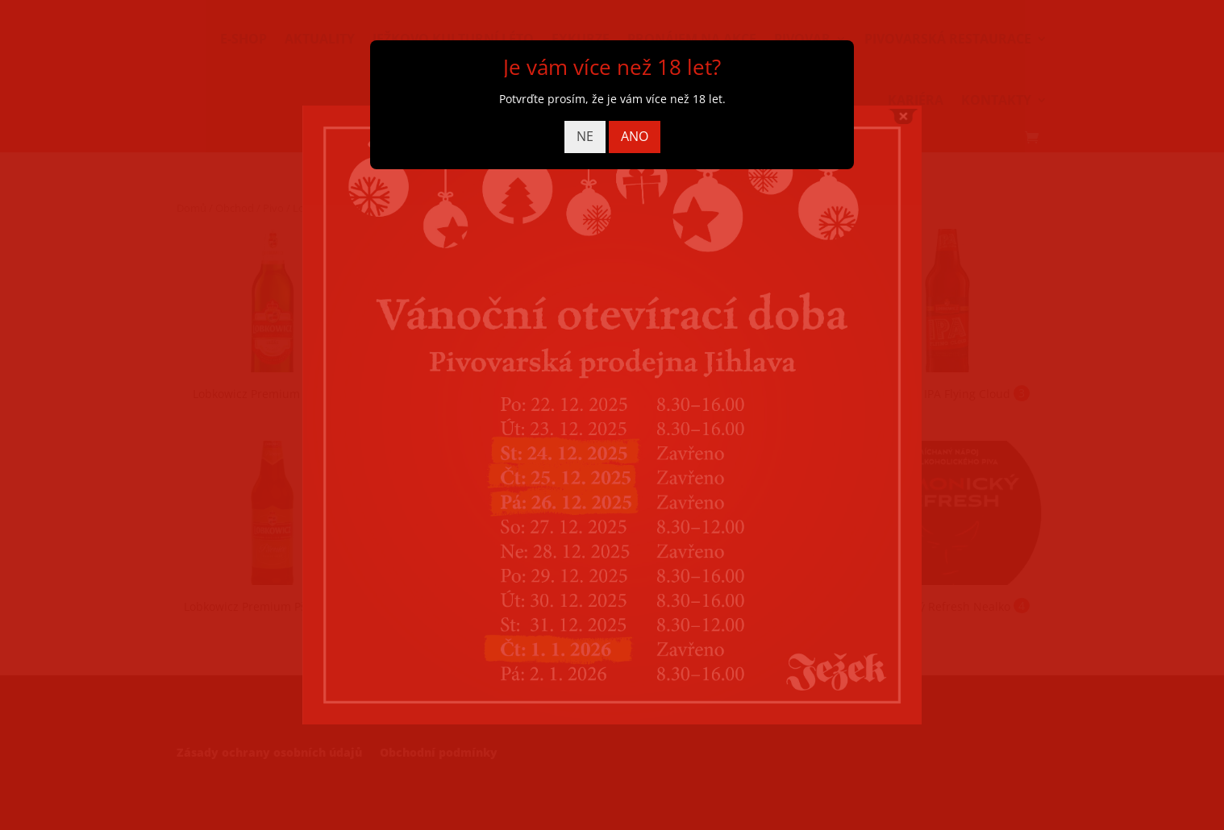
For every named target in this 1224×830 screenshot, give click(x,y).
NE (585, 136)
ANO (634, 136)
